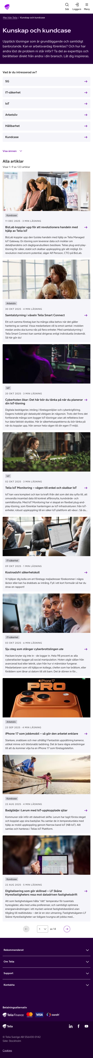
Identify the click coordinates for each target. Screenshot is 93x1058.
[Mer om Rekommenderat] (46, 950)
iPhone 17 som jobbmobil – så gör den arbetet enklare (41, 733)
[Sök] (67, 7)
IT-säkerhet (13, 92)
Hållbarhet (12, 126)
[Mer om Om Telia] (46, 962)
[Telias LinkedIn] (71, 1026)
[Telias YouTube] (86, 1026)
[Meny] (86, 7)
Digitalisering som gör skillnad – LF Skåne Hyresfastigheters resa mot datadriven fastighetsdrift (41, 892)
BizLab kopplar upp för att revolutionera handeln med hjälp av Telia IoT (41, 229)
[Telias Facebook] (79, 1026)
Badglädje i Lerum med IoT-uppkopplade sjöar (36, 810)
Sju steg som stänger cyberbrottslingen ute (34, 649)
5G (7, 81)
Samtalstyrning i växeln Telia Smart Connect (35, 315)
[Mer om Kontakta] (46, 985)
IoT (7, 103)
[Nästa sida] (67, 929)
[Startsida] (7, 7)
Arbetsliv (11, 114)
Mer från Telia (10, 17)
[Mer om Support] (46, 973)
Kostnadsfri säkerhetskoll (22, 572)
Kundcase (12, 137)
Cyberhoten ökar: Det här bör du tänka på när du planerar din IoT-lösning (44, 401)
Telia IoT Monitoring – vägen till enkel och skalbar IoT (41, 487)
